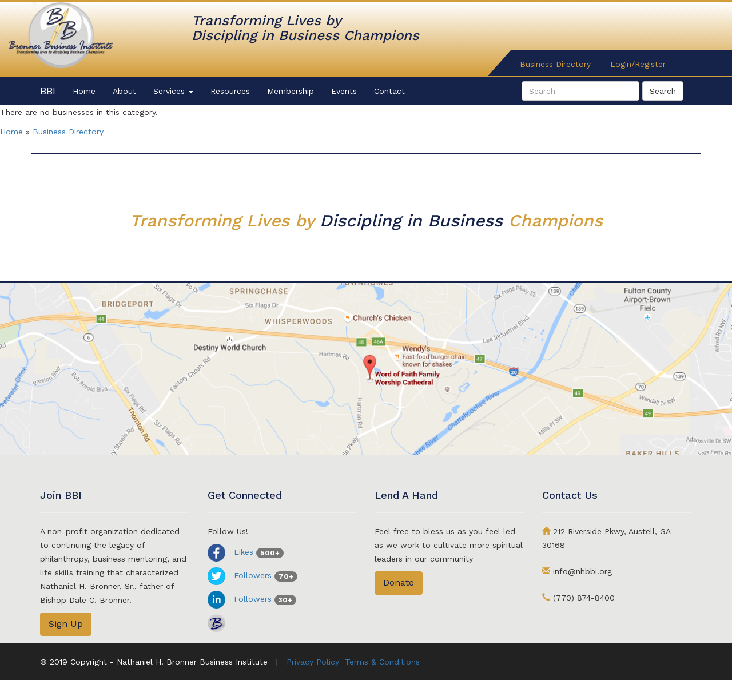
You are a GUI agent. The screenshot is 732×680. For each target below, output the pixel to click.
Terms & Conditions (382, 661)
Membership (290, 91)
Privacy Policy (313, 661)
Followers (252, 575)
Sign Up (66, 623)
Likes (246, 551)
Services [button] (173, 91)
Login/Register (638, 64)
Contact (389, 91)
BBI (47, 91)
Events (344, 91)
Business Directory (555, 64)
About (124, 91)
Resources (230, 91)
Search (663, 91)
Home (84, 91)
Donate (398, 582)
